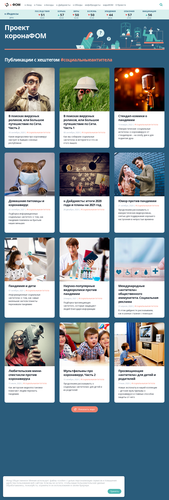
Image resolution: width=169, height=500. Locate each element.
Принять (114, 491)
